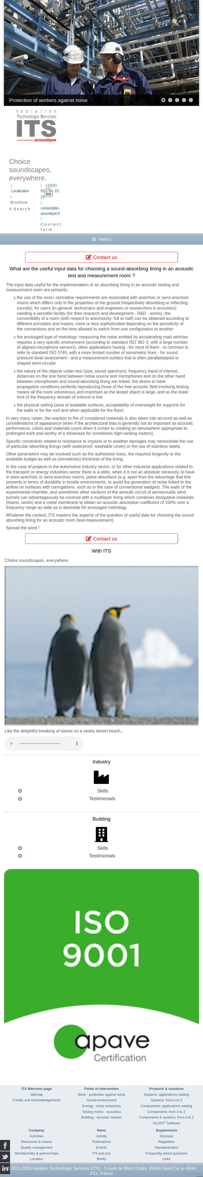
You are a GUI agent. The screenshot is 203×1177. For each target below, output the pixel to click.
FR (48, 189)
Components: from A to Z (166, 1112)
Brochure (19, 202)
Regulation (166, 1142)
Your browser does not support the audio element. (44, 743)
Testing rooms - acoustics (101, 1112)
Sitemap (36, 1095)
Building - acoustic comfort (101, 1117)
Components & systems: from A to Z (166, 1117)
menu (101, 239)
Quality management (36, 1147)
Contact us (101, 257)
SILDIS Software (166, 1123)
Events (101, 1147)
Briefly (101, 1159)
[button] (163, 100)
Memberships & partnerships (36, 1153)
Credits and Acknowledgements (36, 1100)
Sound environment (102, 1100)
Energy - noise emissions (101, 1106)
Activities (36, 1136)
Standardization (166, 1147)
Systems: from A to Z (166, 1100)
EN (48, 194)
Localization (20, 191)
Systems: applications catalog (166, 1095)
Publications (101, 1142)
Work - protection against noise (101, 1095)
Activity (101, 1136)
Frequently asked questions (166, 1153)
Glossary (166, 1136)
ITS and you (101, 1153)
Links (166, 1159)
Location (36, 1159)
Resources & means (36, 1142)
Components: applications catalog (166, 1106)
